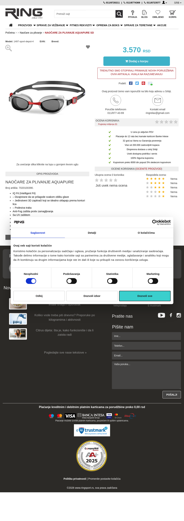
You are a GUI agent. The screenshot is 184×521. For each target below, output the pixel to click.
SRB (177, 2)
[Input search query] (70, 14)
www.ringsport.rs (84, 487)
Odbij (39, 295)
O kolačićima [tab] (146, 232)
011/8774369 (132, 2)
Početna (10, 32)
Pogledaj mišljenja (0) (107, 124)
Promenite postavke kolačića (104, 478)
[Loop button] (119, 14)
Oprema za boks (107, 25)
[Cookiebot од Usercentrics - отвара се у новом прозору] (155, 222)
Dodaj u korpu (136, 61)
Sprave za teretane (138, 25)
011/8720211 (111, 2)
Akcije (161, 25)
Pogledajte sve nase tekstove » (65, 352)
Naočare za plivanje (31, 32)
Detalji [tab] (92, 232)
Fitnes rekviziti (81, 25)
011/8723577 (152, 2)
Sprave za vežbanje (51, 25)
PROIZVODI (25, 25)
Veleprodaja (120, 305)
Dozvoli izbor (92, 295)
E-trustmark (154, 305)
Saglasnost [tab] (37, 232)
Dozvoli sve (144, 295)
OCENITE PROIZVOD (148, 168)
